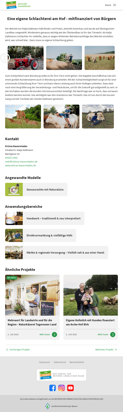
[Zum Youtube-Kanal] (70, 388)
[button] (114, 5)
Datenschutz (60, 362)
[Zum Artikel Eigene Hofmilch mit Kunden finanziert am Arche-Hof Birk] (106, 334)
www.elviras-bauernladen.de (20, 165)
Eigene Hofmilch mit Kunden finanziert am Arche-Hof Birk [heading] (90, 322)
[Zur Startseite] (17, 5)
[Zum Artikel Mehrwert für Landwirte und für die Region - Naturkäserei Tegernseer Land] (48, 334)
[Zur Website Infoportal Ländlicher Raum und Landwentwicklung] (61, 375)
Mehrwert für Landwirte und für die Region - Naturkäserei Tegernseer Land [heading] (32, 322)
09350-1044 (11, 157)
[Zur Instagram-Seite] (61, 388)
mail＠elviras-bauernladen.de (21, 161)
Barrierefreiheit (77, 362)
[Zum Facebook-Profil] (52, 388)
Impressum (44, 362)
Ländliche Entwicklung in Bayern (64, 406)
